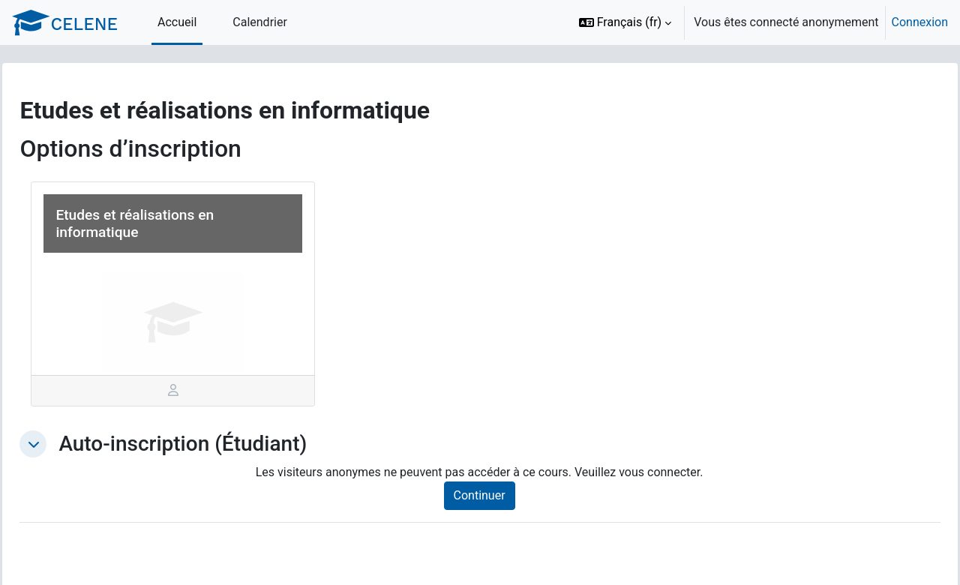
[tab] (195, 391)
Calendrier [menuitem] (259, 22)
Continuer (496, 495)
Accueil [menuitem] (177, 22)
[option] (758, 22)
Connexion (920, 22)
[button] (625, 22)
